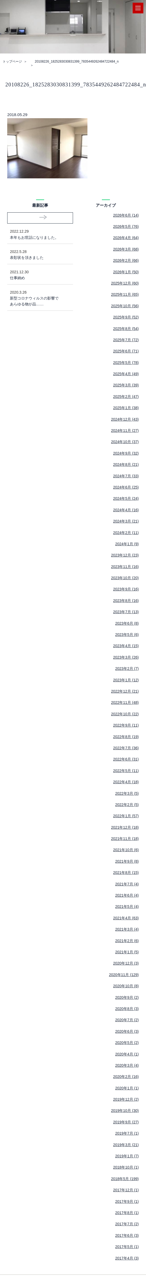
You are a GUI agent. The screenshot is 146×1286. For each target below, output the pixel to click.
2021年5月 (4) (127, 906)
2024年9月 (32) (126, 453)
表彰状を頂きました (36, 254)
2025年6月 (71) (126, 351)
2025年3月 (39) (126, 385)
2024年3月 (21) (126, 521)
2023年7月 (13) (126, 612)
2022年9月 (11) (126, 725)
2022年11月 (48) (125, 702)
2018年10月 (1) (126, 1167)
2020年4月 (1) (127, 1054)
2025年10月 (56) (125, 306)
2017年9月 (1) (127, 1201)
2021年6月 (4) (127, 895)
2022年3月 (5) (127, 793)
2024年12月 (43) (125, 419)
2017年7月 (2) (127, 1224)
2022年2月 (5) (127, 805)
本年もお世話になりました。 (36, 233)
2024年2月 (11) (126, 533)
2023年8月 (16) (126, 600)
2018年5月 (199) (125, 1179)
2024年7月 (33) (126, 476)
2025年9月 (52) (126, 317)
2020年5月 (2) (127, 1043)
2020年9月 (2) (127, 997)
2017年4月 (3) (127, 1258)
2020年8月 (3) (127, 1009)
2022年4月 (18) (126, 782)
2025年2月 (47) (126, 396)
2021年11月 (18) (125, 838)
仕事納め (36, 274)
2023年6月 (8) (127, 623)
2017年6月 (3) (127, 1235)
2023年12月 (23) (125, 555)
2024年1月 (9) (127, 544)
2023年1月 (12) (126, 680)
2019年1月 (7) (127, 1156)
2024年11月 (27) (125, 430)
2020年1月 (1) (127, 1088)
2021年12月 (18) (125, 827)
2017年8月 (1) (127, 1213)
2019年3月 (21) (126, 1145)
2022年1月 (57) (126, 816)
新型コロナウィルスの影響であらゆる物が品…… (36, 297)
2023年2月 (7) (127, 668)
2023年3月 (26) (126, 657)
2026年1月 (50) (126, 272)
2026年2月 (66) (126, 260)
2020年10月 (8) (126, 986)
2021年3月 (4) (127, 929)
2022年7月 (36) (126, 748)
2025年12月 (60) (125, 283)
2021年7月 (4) (127, 884)
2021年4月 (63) (126, 918)
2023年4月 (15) (126, 646)
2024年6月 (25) (126, 487)
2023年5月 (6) (127, 634)
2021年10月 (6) (126, 850)
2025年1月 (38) (126, 408)
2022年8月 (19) (126, 737)
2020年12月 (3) (126, 963)
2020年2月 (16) (126, 1076)
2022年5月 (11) (126, 771)
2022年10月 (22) (125, 714)
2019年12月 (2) (126, 1099)
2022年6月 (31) (126, 759)
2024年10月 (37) (125, 442)
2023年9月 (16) (126, 589)
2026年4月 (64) (126, 238)
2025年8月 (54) (126, 329)
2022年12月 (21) (125, 691)
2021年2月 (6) (127, 941)
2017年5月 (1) (127, 1247)
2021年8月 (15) (126, 872)
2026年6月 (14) (126, 215)
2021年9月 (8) (127, 861)
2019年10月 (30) (125, 1110)
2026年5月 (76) (126, 226)
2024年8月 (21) (126, 464)
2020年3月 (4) (127, 1065)
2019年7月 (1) (127, 1133)
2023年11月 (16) (125, 567)
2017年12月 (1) (126, 1190)
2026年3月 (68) (126, 249)
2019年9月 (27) (126, 1122)
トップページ (12, 61)
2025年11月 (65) (125, 294)
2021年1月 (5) (127, 952)
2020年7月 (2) (127, 1020)
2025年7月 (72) (126, 340)
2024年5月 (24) (126, 498)
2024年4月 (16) (126, 510)
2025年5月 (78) (126, 362)
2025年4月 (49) (126, 374)
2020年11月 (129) (124, 975)
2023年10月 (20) (125, 578)
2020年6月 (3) (127, 1031)
